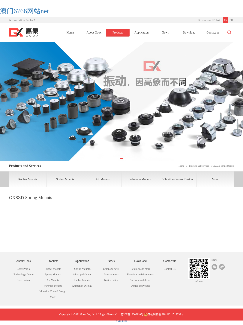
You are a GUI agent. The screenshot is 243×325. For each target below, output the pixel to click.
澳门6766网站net (24, 11)
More (215, 179)
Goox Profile (24, 269)
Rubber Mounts (27, 179)
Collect (216, 20)
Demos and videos (140, 285)
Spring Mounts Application (82, 270)
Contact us (212, 32)
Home (70, 32)
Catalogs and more (140, 269)
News (165, 32)
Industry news (111, 274)
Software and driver (140, 280)
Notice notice (111, 280)
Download (189, 32)
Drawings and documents (140, 274)
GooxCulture (23, 280)
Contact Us (170, 269)
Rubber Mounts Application (82, 281)
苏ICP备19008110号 (132, 317)
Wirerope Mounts (140, 179)
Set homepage (204, 20)
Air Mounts (103, 179)
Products (117, 32)
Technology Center (24, 274)
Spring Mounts (65, 179)
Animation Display (82, 285)
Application (141, 32)
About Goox (93, 32)
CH (231, 20)
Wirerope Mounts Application (82, 275)
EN (225, 20)
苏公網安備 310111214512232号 (164, 317)
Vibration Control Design (177, 179)
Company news (111, 269)
